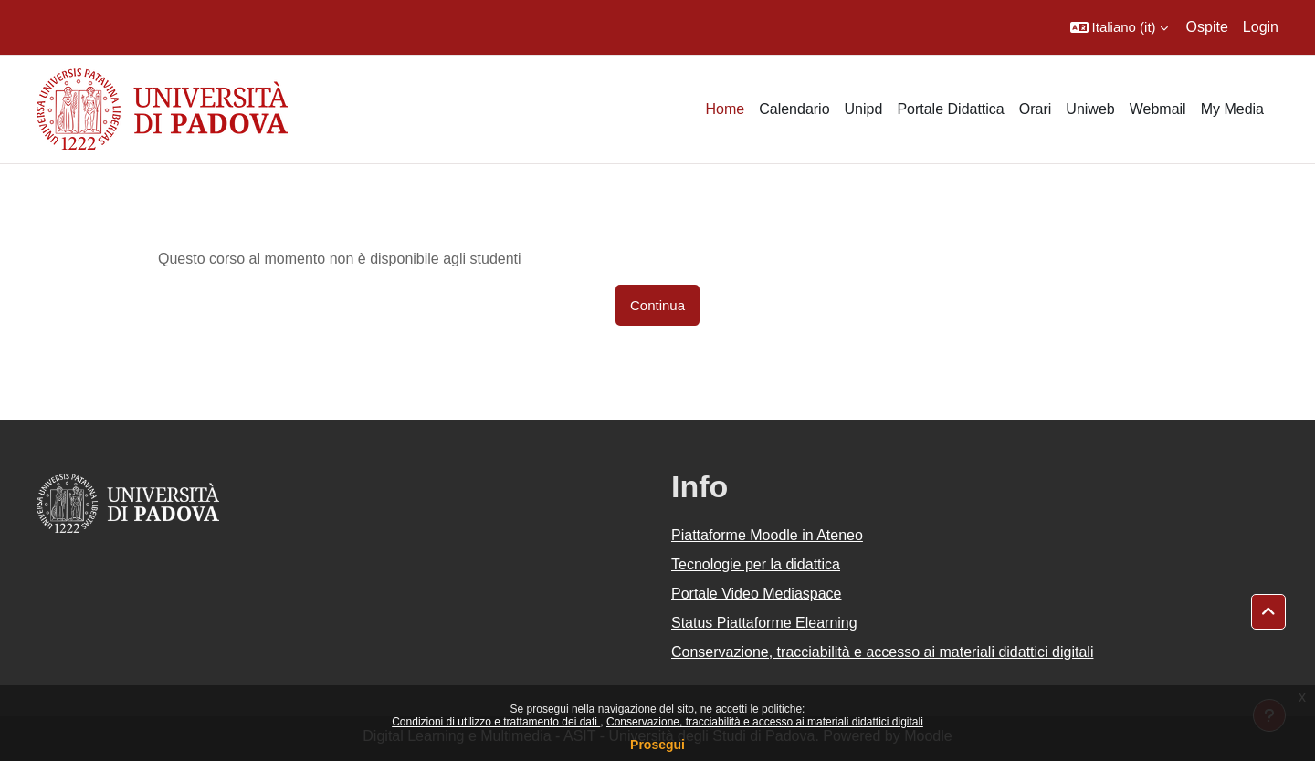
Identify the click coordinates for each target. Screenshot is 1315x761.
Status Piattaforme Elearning (764, 623)
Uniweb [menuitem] (1090, 109)
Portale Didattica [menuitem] (950, 109)
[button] (1119, 27)
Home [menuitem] (724, 109)
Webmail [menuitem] (1158, 109)
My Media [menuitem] (1232, 109)
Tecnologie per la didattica (755, 564)
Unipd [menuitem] (864, 109)
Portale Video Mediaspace (756, 593)
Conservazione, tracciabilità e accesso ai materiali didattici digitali (764, 721)
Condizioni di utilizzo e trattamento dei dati (496, 721)
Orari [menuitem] (1035, 109)
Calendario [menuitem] (794, 109)
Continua (657, 305)
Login (1260, 27)
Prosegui (657, 744)
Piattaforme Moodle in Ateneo (767, 535)
